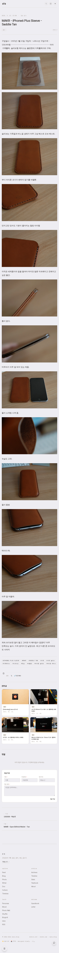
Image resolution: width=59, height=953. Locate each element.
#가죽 (42, 660)
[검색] (46, 3)
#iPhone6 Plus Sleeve (11, 660)
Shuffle (4, 914)
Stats (33, 879)
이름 (5, 777)
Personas (5, 903)
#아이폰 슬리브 (39, 663)
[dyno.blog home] (4, 4)
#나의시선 (16, 663)
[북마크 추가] (3, 673)
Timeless (5, 893)
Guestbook (35, 903)
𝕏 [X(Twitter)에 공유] (11, 676)
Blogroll (5, 917)
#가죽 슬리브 (51, 660)
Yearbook (34, 883)
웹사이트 (41, 777)
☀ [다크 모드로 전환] (55, 3)
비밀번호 (24, 777)
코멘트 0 (55, 29)
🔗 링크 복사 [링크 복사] (17, 676)
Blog (4, 876)
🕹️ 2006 (13, 941)
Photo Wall (6, 910)
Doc (3, 886)
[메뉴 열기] (4, 948)
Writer (4, 883)
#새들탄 (29, 663)
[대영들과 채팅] (54, 943)
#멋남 (23, 663)
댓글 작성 (52, 799)
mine (4, 921)
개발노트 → (5, 862)
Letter (33, 907)
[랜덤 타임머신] (50, 3)
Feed (4, 872)
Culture (4, 890)
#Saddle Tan (33, 660)
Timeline (34, 876)
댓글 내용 (7, 784)
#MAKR (24, 660)
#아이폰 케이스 (51, 663)
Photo (4, 879)
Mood (4, 907)
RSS (3, 924)
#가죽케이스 (6, 663)
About (33, 886)
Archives (34, 872)
